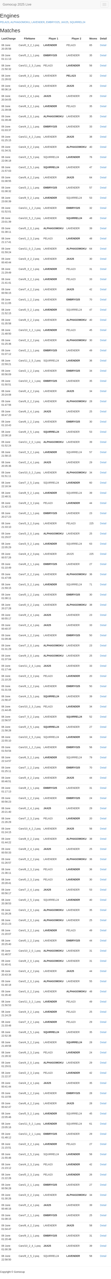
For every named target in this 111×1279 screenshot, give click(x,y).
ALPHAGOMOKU (20, 22)
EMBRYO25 (53, 22)
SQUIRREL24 (77, 22)
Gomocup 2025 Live (17, 4)
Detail (103, 45)
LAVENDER (38, 22)
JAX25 (64, 22)
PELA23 (4, 22)
